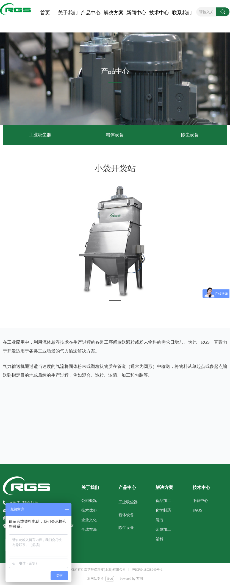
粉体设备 (115, 134)
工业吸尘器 (40, 134)
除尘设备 (190, 134)
